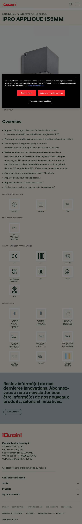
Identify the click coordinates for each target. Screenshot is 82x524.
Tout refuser (26, 93)
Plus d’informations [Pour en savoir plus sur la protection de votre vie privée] (35, 85)
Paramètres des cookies (40, 101)
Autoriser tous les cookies (51, 93)
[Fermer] (76, 77)
